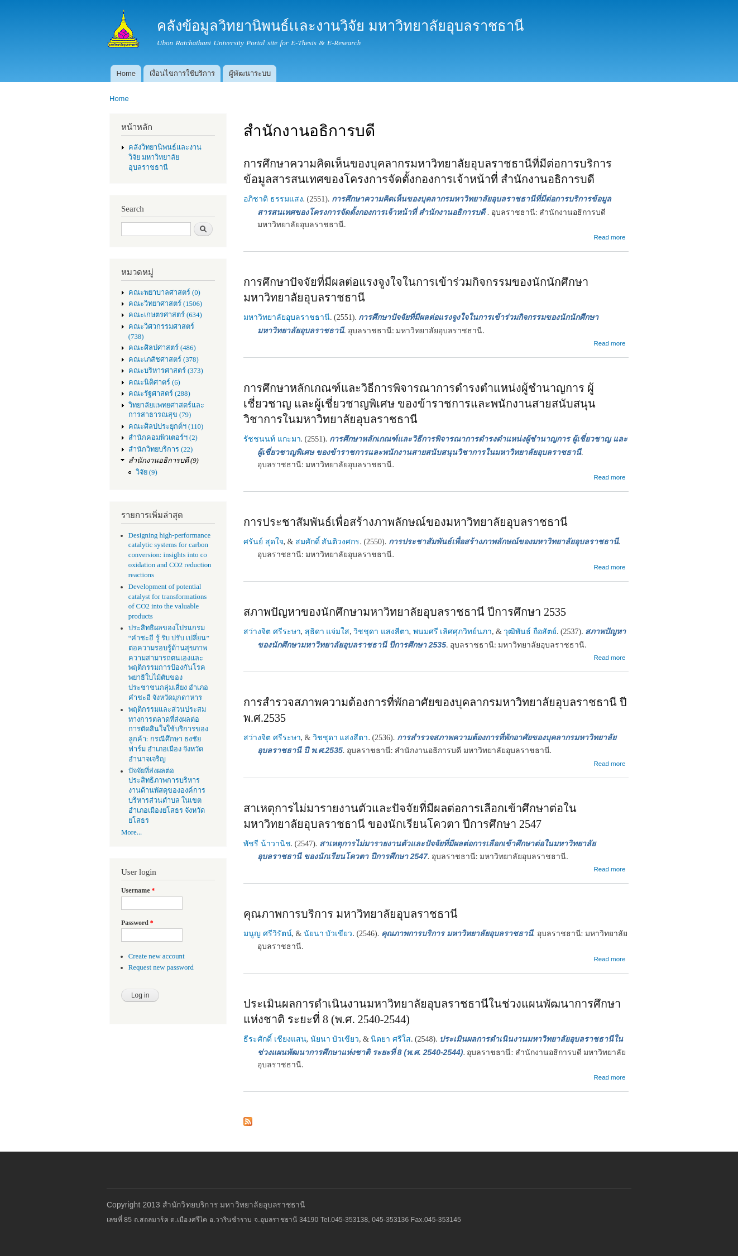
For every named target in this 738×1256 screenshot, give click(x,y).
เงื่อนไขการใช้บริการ (182, 73)
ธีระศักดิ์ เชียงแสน (274, 1039)
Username (138, 890)
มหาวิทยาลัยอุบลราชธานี (286, 317)
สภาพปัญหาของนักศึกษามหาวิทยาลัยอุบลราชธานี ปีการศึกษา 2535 (404, 612)
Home (126, 73)
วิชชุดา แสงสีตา (381, 631)
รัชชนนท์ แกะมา (272, 439)
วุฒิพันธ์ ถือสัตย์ (530, 631)
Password (137, 923)
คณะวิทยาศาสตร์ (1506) (165, 304)
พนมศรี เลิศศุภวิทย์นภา (452, 631)
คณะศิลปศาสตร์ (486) (162, 348)
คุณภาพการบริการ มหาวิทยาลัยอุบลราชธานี (350, 914)
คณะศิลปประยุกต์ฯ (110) (165, 426)
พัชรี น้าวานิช (267, 844)
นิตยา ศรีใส (391, 1039)
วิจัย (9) (146, 472)
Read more (609, 237)
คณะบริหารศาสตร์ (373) (165, 371)
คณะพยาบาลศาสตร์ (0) (164, 292)
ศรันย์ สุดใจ (263, 542)
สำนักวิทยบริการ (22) (160, 449)
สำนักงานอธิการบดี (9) (163, 460)
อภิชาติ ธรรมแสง (273, 199)
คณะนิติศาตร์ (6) (154, 382)
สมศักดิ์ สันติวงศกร (327, 542)
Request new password (161, 967)
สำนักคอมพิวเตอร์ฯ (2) (163, 438)
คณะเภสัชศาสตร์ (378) (163, 359)
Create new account (156, 956)
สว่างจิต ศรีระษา (272, 631)
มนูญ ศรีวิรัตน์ (267, 933)
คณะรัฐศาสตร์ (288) (159, 393)
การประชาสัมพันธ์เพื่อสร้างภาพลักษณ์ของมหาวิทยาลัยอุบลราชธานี (405, 522)
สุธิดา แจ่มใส (327, 631)
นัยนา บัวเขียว (328, 933)
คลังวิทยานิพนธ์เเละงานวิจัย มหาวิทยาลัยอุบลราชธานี (165, 157)
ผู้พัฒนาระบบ (250, 73)
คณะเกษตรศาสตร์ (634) (165, 315)
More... (131, 832)
